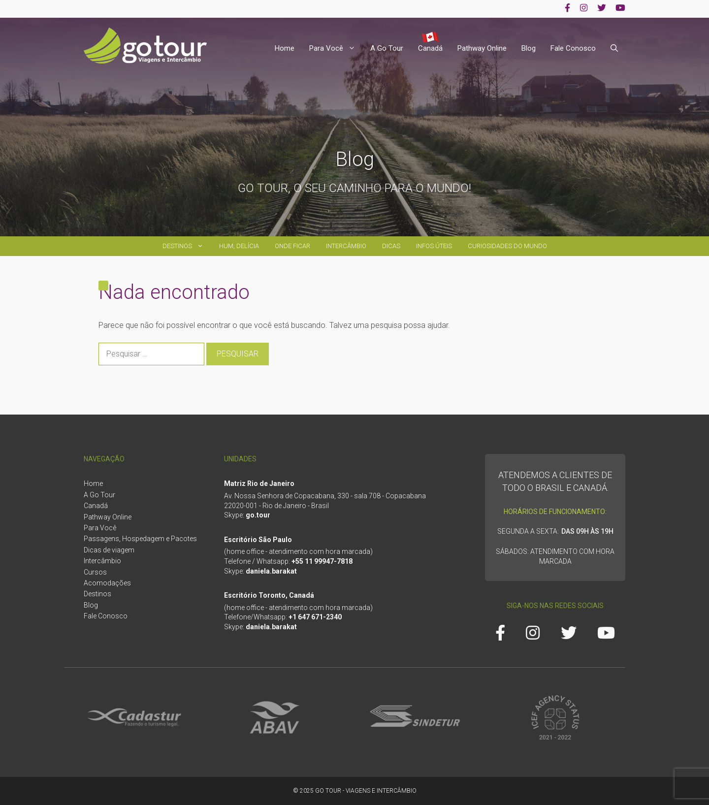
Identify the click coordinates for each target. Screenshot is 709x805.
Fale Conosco (573, 48)
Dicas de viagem (109, 550)
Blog (528, 48)
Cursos (95, 572)
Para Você (336, 48)
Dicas (391, 246)
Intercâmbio (346, 246)
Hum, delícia (239, 246)
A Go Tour (386, 48)
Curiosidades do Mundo (507, 246)
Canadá (430, 48)
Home (284, 48)
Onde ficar (292, 246)
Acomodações (107, 583)
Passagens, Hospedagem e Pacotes (140, 539)
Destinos (186, 246)
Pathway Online (482, 48)
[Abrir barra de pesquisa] (614, 48)
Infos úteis (434, 246)
